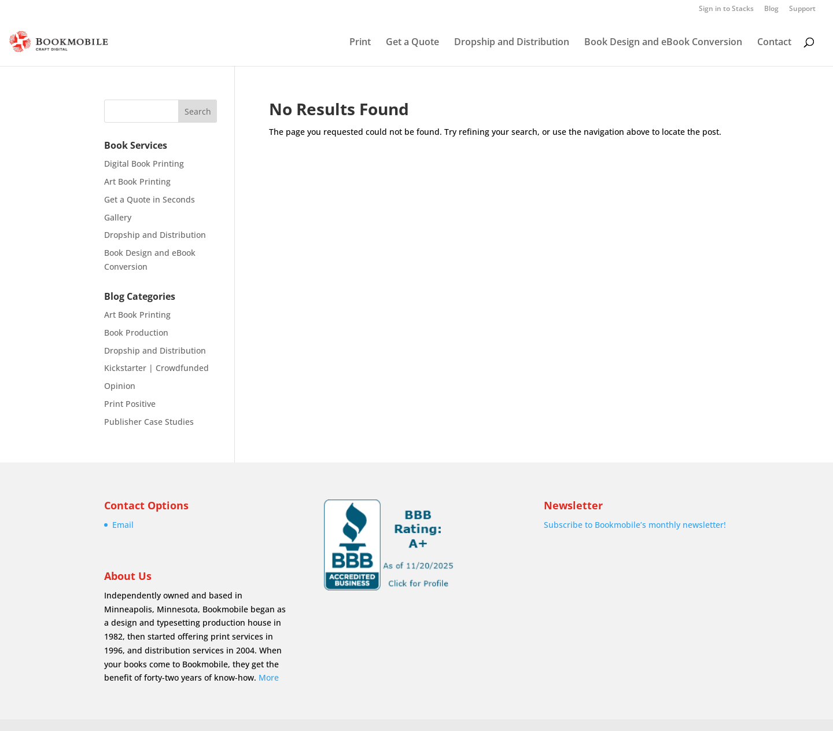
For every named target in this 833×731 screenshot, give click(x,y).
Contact (774, 43)
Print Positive (130, 403)
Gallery (117, 217)
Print (360, 43)
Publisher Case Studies (149, 421)
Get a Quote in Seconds (149, 199)
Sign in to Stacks (726, 9)
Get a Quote (412, 43)
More (269, 677)
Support (802, 9)
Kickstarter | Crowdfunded (156, 367)
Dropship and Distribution (511, 43)
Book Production (136, 332)
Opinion (119, 385)
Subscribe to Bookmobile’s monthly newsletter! (635, 524)
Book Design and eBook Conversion (663, 43)
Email (123, 524)
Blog (771, 9)
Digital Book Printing (144, 163)
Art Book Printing (137, 181)
